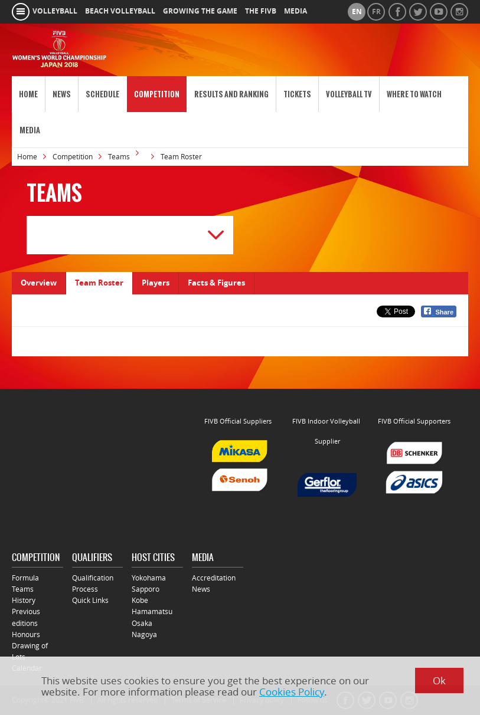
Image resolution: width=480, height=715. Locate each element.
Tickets (297, 94)
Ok (439, 680)
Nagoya (144, 634)
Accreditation (214, 577)
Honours (26, 634)
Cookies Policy (291, 691)
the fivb (260, 11)
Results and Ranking (231, 94)
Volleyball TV (349, 94)
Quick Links (90, 600)
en (357, 12)
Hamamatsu (152, 611)
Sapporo (145, 589)
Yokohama (149, 577)
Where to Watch (414, 94)
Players (155, 282)
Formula (25, 577)
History (23, 600)
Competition (156, 94)
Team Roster (99, 282)
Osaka (142, 623)
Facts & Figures (216, 282)
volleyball (54, 11)
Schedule (102, 94)
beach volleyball (120, 11)
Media (29, 130)
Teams (119, 156)
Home (28, 94)
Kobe (140, 600)
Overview (39, 282)
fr (376, 12)
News (62, 94)
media (295, 11)
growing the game (200, 11)
